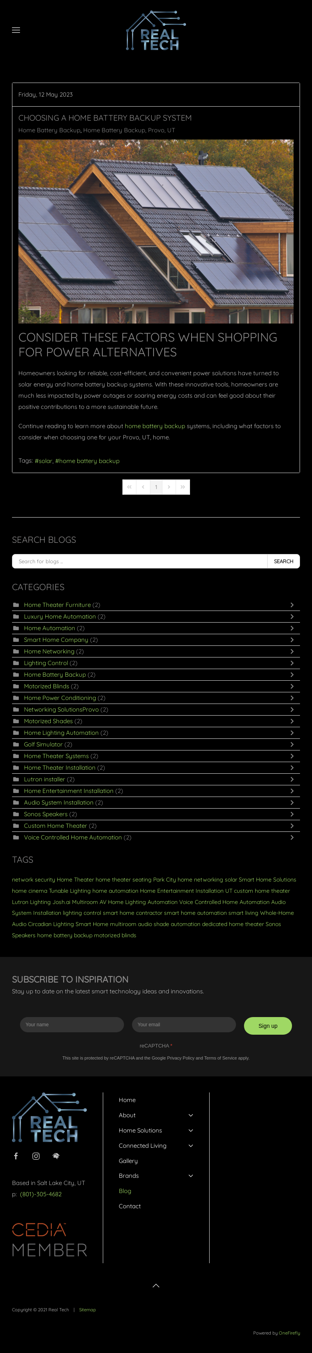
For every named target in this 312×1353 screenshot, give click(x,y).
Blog (125, 1191)
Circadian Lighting (51, 924)
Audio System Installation (59, 802)
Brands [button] (156, 1175)
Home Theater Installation (60, 767)
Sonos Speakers (46, 814)
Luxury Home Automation (60, 616)
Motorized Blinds (46, 686)
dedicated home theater (233, 924)
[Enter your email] (184, 1024)
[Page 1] (156, 487)
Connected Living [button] (156, 1145)
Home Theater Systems (56, 756)
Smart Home (92, 924)
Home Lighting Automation (61, 732)
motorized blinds (115, 935)
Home (127, 1100)
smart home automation (195, 912)
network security (33, 879)
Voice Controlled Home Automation (74, 837)
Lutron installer (44, 779)
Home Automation (49, 628)
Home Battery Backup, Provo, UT (129, 130)
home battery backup (89, 461)
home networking (200, 879)
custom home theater (262, 890)
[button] (16, 30)
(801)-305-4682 (41, 1194)
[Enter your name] (72, 1024)
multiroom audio (131, 924)
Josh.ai (61, 902)
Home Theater (75, 879)
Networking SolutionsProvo (61, 709)
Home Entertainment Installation (69, 791)
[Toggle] (294, 605)
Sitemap (87, 1310)
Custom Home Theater (55, 825)
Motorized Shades (48, 721)
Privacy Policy (180, 1058)
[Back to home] (156, 30)
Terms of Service (220, 1058)
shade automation (177, 924)
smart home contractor (132, 912)
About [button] (156, 1115)
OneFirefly (289, 1333)
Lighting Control (46, 663)
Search (283, 561)
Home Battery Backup (49, 130)
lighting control (82, 912)
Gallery (128, 1161)
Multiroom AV (89, 902)
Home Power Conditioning (60, 698)
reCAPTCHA (156, 1046)
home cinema (29, 890)
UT (228, 890)
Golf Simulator (43, 744)
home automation (115, 890)
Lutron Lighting (31, 902)
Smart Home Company (56, 639)
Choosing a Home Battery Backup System (105, 118)
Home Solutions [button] (156, 1130)
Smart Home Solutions (267, 879)
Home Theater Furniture (57, 605)
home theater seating (124, 879)
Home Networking (49, 651)
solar (45, 461)
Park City (164, 879)
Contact (130, 1206)
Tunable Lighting (70, 890)
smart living (243, 912)
